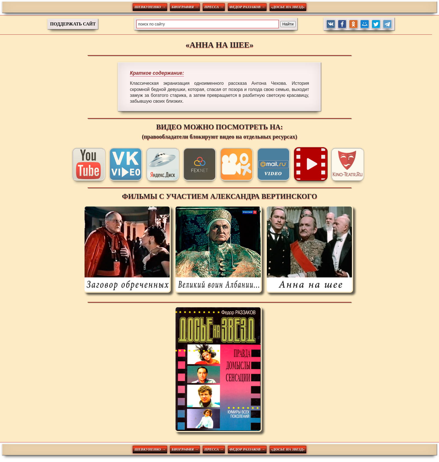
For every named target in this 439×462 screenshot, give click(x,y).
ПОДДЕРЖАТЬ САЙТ (73, 24)
